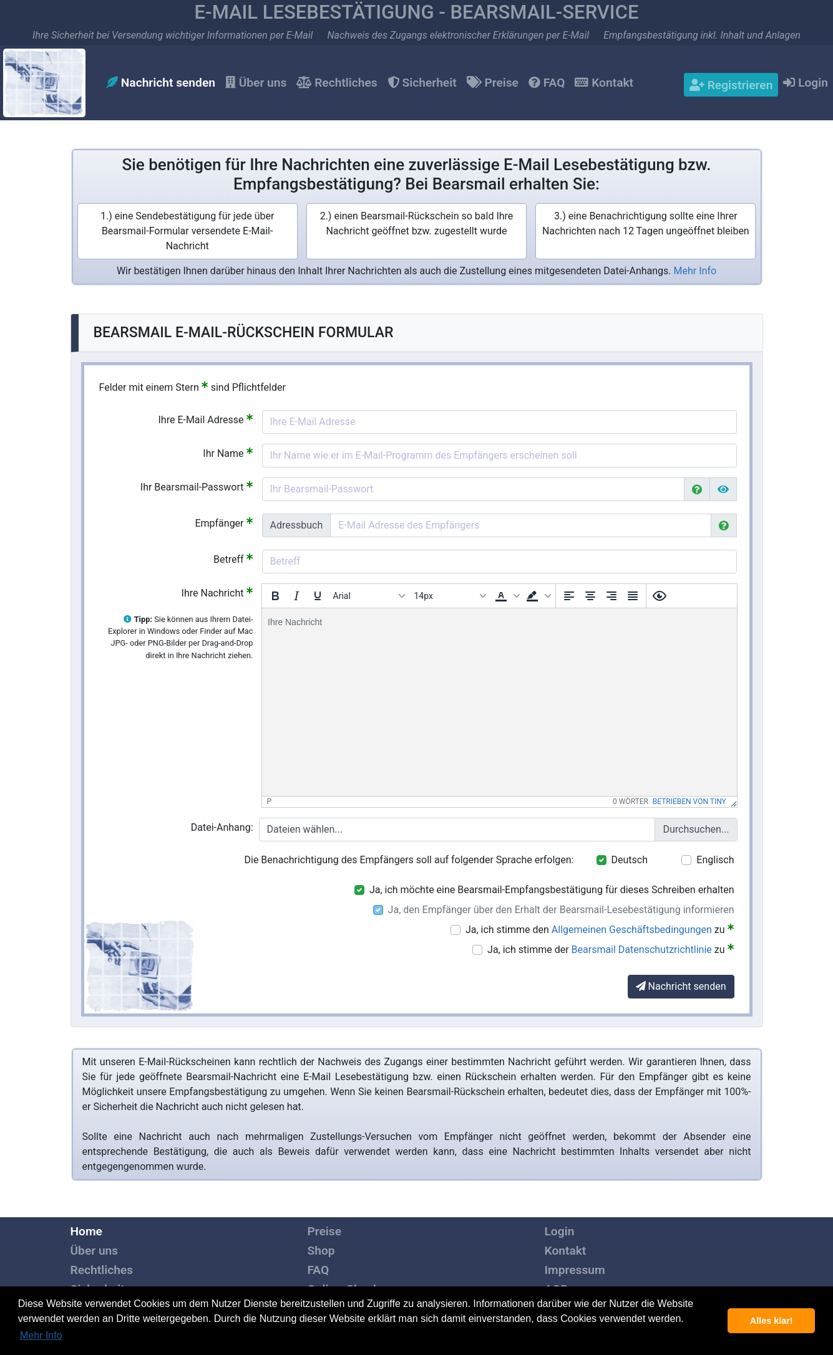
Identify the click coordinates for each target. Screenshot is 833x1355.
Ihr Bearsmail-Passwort (196, 486)
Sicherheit (422, 82)
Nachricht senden (160, 82)
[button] (506, 595)
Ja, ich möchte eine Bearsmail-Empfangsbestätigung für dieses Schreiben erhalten (551, 890)
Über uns (255, 82)
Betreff (233, 558)
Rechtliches (336, 82)
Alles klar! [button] (771, 1321)
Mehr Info (695, 271)
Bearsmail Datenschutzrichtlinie (642, 949)
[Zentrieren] (590, 595)
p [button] (269, 801)
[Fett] (275, 595)
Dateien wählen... (305, 829)
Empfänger (224, 522)
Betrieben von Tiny (689, 801)
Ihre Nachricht (217, 592)
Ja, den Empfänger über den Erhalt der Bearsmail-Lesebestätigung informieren (561, 910)
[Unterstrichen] (317, 595)
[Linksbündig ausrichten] (569, 595)
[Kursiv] (296, 595)
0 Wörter (630, 801)
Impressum (575, 1270)
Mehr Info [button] (41, 1335)
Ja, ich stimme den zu (599, 929)
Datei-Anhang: (222, 827)
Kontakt (604, 82)
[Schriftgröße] (449, 595)
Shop (321, 1250)
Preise (493, 82)
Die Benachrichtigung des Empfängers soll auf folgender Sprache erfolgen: (409, 860)
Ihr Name (228, 452)
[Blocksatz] (632, 595)
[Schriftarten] (368, 595)
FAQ (547, 82)
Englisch (715, 860)
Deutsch (629, 860)
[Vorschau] (659, 595)
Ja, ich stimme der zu (610, 948)
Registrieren (730, 85)
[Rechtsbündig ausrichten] (611, 595)
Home (86, 1231)
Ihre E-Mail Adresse (205, 419)
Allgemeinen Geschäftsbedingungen (632, 930)
